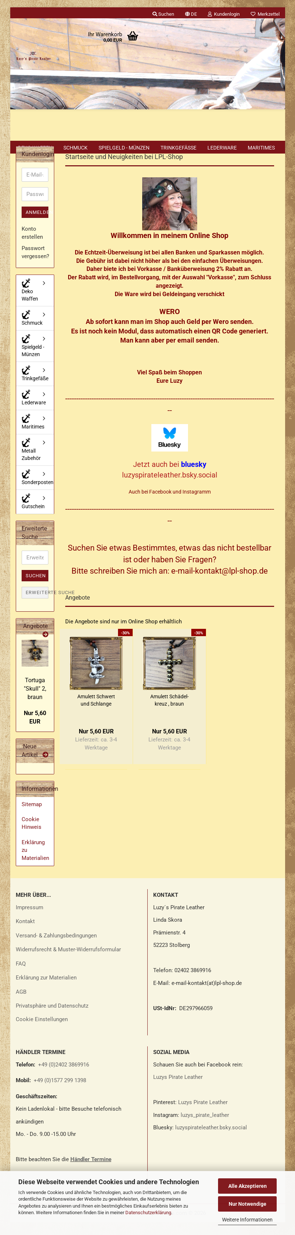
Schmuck (75, 148)
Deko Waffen (35, 148)
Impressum (29, 920)
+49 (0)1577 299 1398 (59, 1093)
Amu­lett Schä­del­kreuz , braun (169, 713)
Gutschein (33, 514)
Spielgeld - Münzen (124, 148)
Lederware (222, 148)
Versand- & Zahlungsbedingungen (56, 948)
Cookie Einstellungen (42, 1032)
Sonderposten (38, 490)
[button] (191, 12)
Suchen (36, 588)
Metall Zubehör (31, 462)
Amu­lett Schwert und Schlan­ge (96, 713)
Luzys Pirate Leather (178, 1090)
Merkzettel (265, 14)
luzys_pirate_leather (205, 1128)
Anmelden (37, 225)
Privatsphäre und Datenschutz (52, 1018)
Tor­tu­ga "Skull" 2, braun (35, 701)
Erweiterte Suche (37, 605)
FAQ (21, 976)
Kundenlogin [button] (224, 14)
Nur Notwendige (247, 1204)
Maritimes (261, 148)
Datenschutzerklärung (148, 1212)
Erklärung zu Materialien (35, 863)
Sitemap (32, 817)
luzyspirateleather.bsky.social (211, 1140)
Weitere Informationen (247, 1220)
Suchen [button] (163, 14)
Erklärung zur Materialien (46, 990)
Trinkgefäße (178, 148)
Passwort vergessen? (35, 265)
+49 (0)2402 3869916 (63, 1077)
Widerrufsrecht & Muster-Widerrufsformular (68, 962)
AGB (21, 1004)
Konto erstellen (32, 245)
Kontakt (25, 934)
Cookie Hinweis (31, 836)
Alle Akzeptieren (247, 1186)
